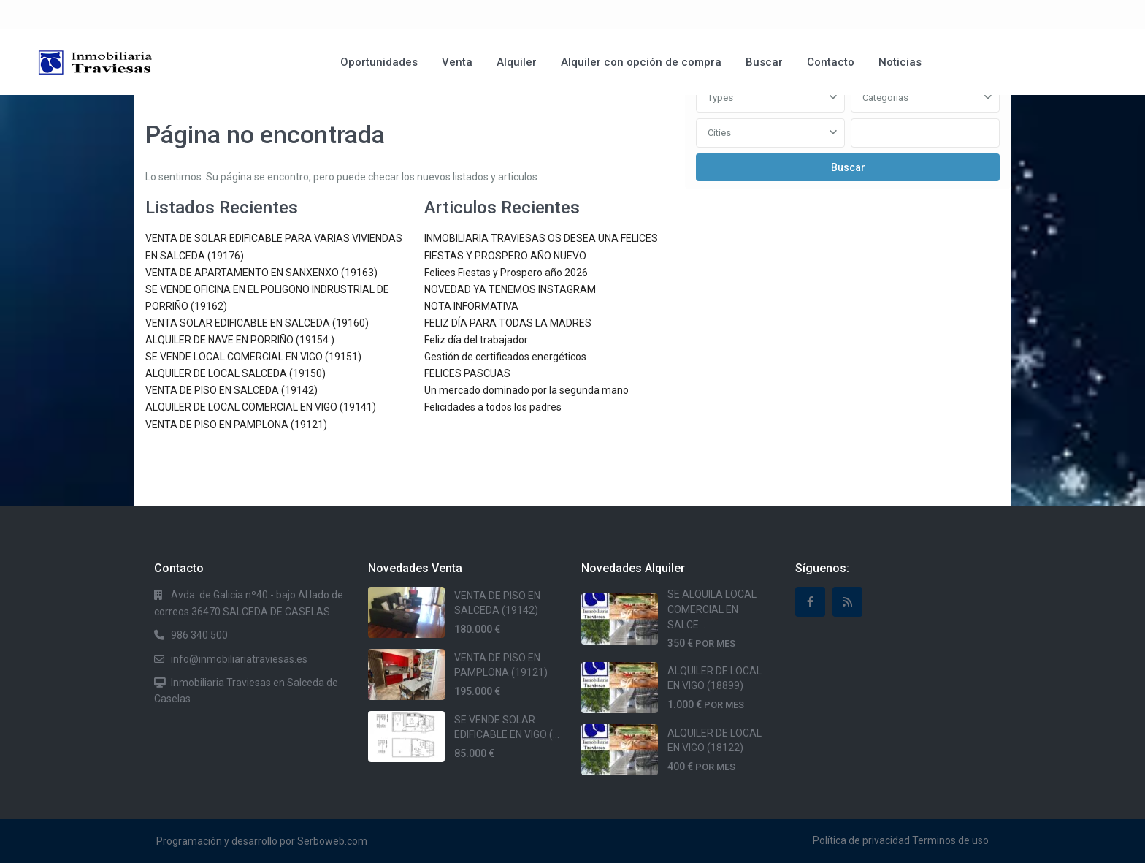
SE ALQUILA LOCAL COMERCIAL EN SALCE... (712, 609)
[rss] (847, 602)
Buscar (764, 62)
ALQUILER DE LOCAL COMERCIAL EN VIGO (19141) (260, 407)
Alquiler (517, 62)
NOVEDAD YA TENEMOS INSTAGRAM (510, 289)
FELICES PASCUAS (467, 373)
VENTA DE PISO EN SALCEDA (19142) (231, 390)
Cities (719, 132)
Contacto (830, 62)
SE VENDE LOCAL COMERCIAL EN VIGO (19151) (253, 356)
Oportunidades (379, 62)
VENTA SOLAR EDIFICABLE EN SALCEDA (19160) (257, 323)
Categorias (885, 97)
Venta (457, 62)
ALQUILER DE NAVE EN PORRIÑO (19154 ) (239, 340)
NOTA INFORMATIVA (471, 306)
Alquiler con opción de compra (641, 62)
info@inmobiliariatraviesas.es (239, 659)
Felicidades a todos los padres (493, 407)
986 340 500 (199, 635)
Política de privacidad (861, 840)
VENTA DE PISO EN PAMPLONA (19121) (236, 424)
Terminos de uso (950, 840)
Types (720, 97)
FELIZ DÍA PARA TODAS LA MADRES (507, 323)
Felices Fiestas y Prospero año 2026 (506, 272)
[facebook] (810, 602)
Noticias (900, 62)
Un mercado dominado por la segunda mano (526, 390)
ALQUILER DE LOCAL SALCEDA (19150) (235, 373)
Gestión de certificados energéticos (505, 356)
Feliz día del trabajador (476, 340)
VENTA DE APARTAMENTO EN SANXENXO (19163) (261, 272)
